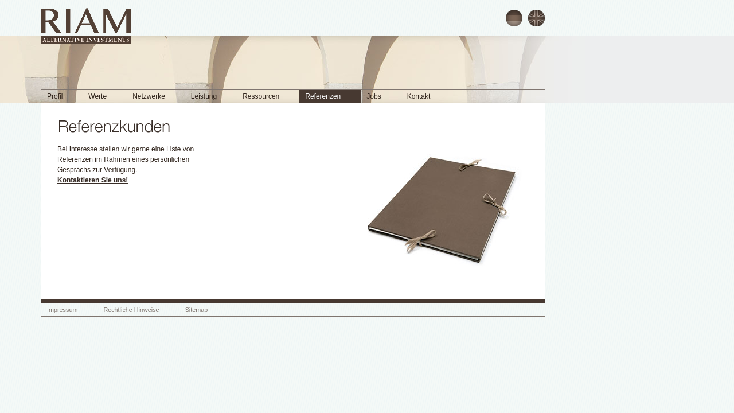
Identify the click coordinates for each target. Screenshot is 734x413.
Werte (97, 96)
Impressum (62, 309)
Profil (55, 96)
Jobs (373, 96)
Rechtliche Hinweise (131, 309)
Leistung (204, 96)
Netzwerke (148, 96)
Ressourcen (261, 96)
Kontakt (419, 96)
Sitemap (196, 309)
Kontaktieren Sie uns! (92, 180)
